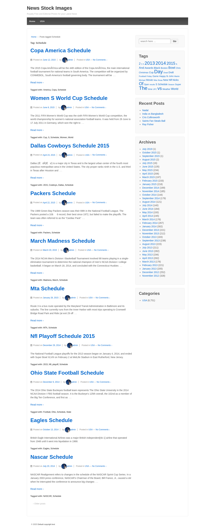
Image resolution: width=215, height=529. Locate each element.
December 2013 (150, 230)
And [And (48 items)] (141, 67)
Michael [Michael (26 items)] (142, 80)
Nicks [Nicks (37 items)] (176, 80)
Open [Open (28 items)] (146, 84)
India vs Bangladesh (152, 113)
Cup (45, 137)
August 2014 (149, 201)
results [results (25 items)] (152, 84)
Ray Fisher (148, 124)
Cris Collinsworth (151, 117)
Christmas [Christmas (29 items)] (143, 72)
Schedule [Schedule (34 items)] (162, 84)
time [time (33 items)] (150, 89)
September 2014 (151, 198)
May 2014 (147, 212)
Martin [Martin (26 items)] (177, 76)
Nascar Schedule (51, 457)
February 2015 (150, 180)
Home (32, 21)
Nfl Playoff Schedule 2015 (62, 336)
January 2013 (149, 268)
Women (63, 137)
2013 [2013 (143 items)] (150, 63)
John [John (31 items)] (171, 76)
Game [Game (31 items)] (156, 76)
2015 (45, 185)
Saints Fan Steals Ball (153, 121)
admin (67, 60)
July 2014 (147, 205)
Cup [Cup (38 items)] (151, 72)
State (69, 412)
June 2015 (147, 166)
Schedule (62, 90)
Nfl (50, 364)
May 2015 (147, 170)
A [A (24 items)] (176, 64)
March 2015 (148, 177)
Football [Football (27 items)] (142, 76)
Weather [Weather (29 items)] (166, 89)
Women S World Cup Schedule (69, 98)
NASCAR (47, 496)
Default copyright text (46, 524)
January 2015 (149, 184)
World (70, 137)
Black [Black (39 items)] (157, 67)
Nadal (145, 110)
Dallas (61, 185)
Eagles (46, 448)
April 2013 (147, 258)
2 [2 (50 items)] (140, 63)
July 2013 (147, 247)
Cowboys (53, 185)
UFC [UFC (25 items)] (155, 89)
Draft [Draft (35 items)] (171, 72)
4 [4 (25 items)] (143, 64)
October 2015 (149, 152)
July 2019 (147, 149)
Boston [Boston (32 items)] (164, 68)
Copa (54, 90)
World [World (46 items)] (174, 89)
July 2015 (147, 163)
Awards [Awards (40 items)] (149, 67)
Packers (46, 232)
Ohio (54, 412)
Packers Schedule (53, 193)
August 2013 (149, 244)
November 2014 (150, 191)
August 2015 (149, 159)
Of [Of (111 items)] (141, 83)
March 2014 (148, 219)
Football (46, 412)
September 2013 (151, 240)
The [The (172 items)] (143, 88)
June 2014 (147, 209)
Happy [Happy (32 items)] (162, 76)
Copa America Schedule (60, 50)
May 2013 (147, 254)
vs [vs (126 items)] (159, 88)
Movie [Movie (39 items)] (149, 79)
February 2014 (150, 223)
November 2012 (150, 275)
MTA (45, 328)
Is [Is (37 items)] (167, 76)
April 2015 (147, 173)
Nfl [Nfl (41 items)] (170, 79)
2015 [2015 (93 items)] (171, 63)
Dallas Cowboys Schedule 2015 (69, 146)
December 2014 (150, 187)
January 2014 (149, 226)
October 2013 (149, 237)
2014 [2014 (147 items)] (161, 63)
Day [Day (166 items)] (158, 71)
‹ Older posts (39, 503)
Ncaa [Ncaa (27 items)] (160, 80)
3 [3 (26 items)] (141, 64)
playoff (55, 364)
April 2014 (147, 216)
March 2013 (148, 261)
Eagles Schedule (51, 420)
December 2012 (150, 272)
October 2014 (149, 194)
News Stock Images (49, 8)
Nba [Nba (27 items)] (155, 80)
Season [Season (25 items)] (171, 84)
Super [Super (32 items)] (178, 84)
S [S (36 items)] (156, 84)
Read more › (37, 82)
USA (42, 21)
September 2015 (151, 156)
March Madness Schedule (62, 241)
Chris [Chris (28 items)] (178, 68)
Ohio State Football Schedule (67, 373)
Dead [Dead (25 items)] (165, 73)
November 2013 (150, 233)
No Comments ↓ (100, 60)
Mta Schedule (47, 288)
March (55, 280)
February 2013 (150, 265)
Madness (47, 280)
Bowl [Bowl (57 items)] (171, 67)
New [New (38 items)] (165, 80)
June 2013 (147, 251)
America (47, 90)
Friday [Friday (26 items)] (149, 76)
